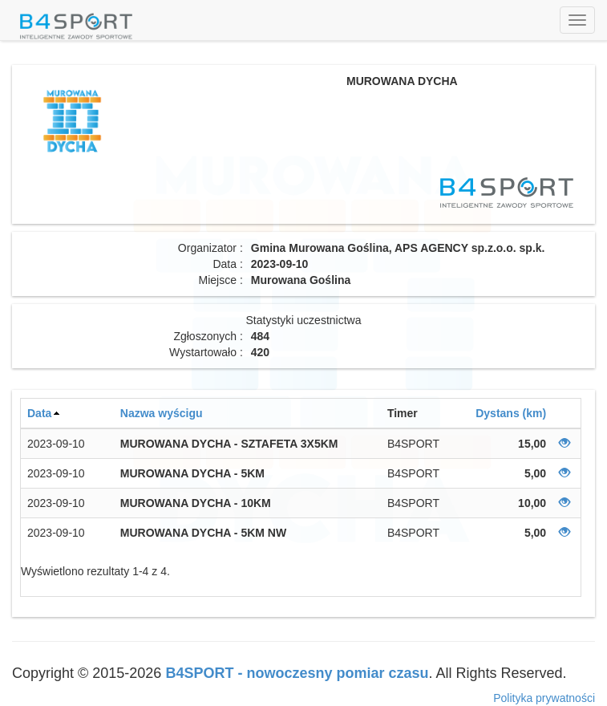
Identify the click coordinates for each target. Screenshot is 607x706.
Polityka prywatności (544, 698)
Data (39, 413)
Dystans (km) (510, 413)
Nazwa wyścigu (161, 413)
